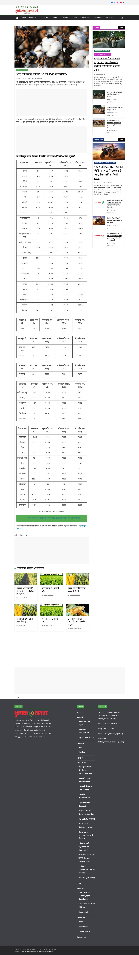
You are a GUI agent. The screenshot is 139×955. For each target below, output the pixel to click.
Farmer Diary (84, 931)
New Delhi (40, 78)
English (82, 752)
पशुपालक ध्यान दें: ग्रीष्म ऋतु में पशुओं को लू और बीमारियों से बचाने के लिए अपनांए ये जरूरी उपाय (107, 64)
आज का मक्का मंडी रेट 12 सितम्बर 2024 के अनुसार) (76, 621)
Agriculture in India (87, 737)
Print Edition (84, 926)
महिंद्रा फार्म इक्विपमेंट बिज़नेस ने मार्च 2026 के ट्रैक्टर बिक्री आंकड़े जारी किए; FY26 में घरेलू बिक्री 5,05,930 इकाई (114, 237)
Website (82, 921)
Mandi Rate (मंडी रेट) (87, 819)
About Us (32, 18)
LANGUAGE (44, 18)
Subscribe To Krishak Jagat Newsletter (84, 896)
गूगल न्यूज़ (82, 526)
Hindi (81, 747)
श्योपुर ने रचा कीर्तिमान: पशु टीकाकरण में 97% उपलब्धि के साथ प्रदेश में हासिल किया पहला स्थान (114, 124)
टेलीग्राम (20, 528)
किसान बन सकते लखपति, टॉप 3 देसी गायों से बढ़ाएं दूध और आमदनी (114, 94)
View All (121, 27)
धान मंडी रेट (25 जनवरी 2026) (50, 589)
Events (76, 18)
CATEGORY (65, 18)
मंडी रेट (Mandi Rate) (22, 70)
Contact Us (110, 18)
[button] (37, 18)
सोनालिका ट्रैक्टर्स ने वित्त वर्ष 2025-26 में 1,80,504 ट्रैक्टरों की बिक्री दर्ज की (114, 220)
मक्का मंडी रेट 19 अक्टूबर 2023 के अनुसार (76, 589)
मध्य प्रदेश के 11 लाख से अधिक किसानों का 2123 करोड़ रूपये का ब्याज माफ (54, 518)
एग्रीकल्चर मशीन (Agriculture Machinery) (105, 163)
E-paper (56, 18)
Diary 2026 (83, 912)
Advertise (97, 18)
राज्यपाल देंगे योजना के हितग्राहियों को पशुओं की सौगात (115, 108)
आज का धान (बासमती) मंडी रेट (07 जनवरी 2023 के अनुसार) (25, 591)
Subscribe (85, 18)
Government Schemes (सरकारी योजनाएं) (86, 835)
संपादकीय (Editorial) (87, 877)
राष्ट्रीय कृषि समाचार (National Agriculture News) (86, 770)
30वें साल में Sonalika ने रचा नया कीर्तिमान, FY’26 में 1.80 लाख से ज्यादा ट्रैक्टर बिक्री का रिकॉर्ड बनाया (108, 173)
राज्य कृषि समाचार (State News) (102, 51)
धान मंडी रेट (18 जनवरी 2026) (50, 620)
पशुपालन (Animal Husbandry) (102, 54)
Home (24, 18)
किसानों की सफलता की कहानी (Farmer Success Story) (87, 858)
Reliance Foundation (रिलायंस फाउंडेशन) (87, 869)
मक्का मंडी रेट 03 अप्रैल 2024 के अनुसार (24, 620)
